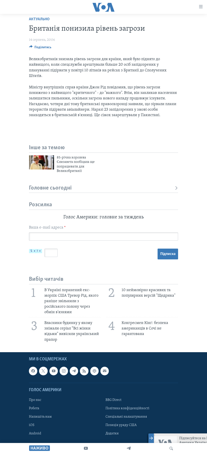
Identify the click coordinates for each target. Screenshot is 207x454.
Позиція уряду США (121, 425)
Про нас (35, 400)
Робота (34, 408)
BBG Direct (113, 400)
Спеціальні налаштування (126, 417)
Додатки (112, 433)
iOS (31, 425)
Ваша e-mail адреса (47, 227)
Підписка (167, 254)
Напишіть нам (40, 417)
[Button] (40, 48)
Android (35, 433)
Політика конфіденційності (127, 408)
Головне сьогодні (103, 188)
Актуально (39, 19)
